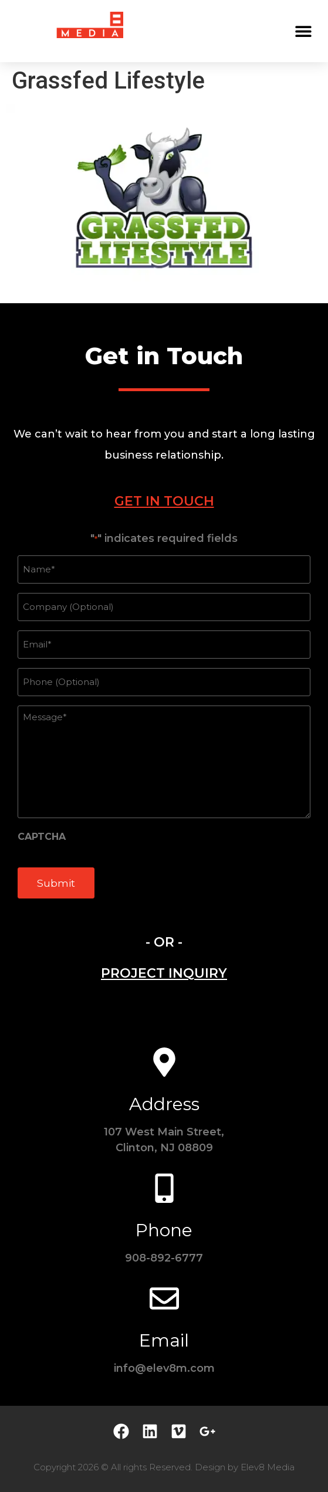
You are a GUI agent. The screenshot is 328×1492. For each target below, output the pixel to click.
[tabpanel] (164, 722)
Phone (164, 1230)
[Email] (164, 1298)
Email (164, 1340)
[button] (303, 31)
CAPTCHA (42, 837)
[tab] (164, 501)
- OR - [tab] (164, 942)
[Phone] (164, 1188)
